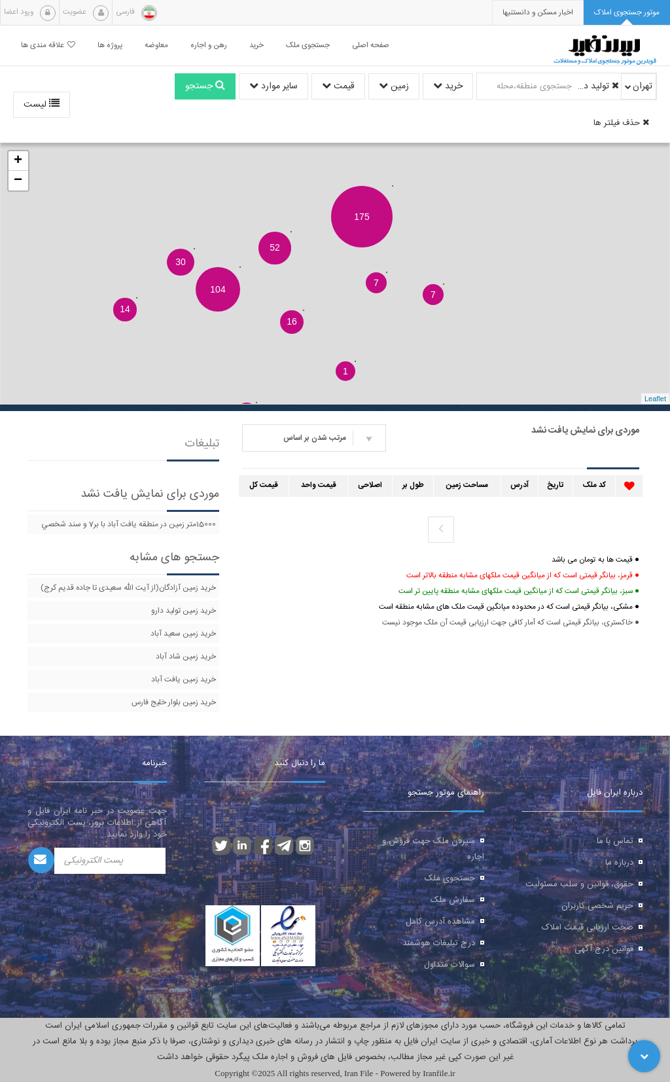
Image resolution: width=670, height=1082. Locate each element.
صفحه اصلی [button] (370, 45)
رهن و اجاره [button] (208, 45)
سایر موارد (273, 86)
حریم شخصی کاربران (597, 906)
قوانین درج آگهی (603, 949)
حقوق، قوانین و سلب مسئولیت (579, 884)
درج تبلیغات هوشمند (438, 943)
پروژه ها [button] (109, 45)
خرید (448, 86)
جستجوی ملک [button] (308, 45)
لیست (42, 105)
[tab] (627, 13)
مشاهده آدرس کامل (440, 921)
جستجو (205, 86)
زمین (394, 86)
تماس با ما (615, 841)
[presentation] (538, 13)
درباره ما (619, 863)
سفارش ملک (453, 900)
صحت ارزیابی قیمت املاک (587, 927)
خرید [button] (256, 45)
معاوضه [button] (156, 45)
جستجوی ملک (450, 878)
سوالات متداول (449, 965)
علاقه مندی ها (48, 45)
